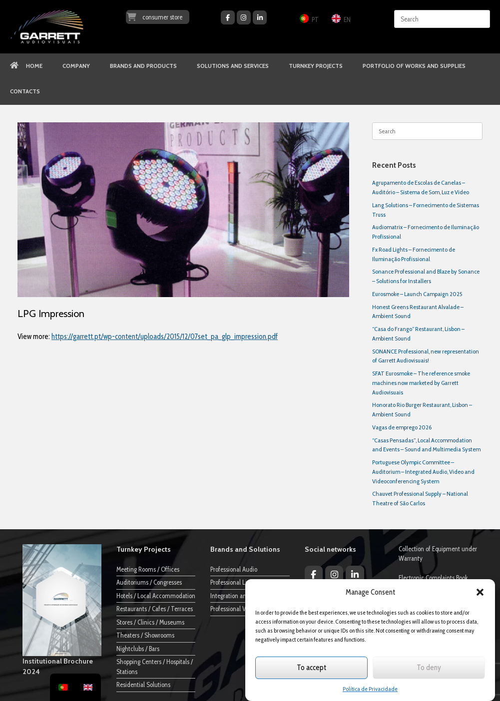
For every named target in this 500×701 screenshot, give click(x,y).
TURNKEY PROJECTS (316, 65)
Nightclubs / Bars (137, 649)
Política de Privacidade (370, 689)
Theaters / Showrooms (145, 635)
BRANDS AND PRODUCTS (143, 65)
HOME (26, 65)
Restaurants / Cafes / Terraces (154, 609)
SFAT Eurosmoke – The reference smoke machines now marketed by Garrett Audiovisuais (421, 382)
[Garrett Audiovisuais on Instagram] (244, 17)
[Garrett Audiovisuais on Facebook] (228, 17)
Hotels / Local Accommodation (155, 596)
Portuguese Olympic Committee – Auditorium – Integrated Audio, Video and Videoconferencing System (423, 471)
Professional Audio (233, 569)
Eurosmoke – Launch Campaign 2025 (417, 294)
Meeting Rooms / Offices (147, 569)
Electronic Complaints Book (433, 578)
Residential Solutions (143, 685)
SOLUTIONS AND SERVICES (233, 65)
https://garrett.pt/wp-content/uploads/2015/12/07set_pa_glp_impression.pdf (164, 336)
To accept (311, 667)
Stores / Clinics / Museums (150, 622)
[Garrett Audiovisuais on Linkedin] (260, 17)
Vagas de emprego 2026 (402, 427)
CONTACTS (25, 91)
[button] (480, 592)
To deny (429, 667)
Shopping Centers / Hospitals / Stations (154, 667)
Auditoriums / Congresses (149, 582)
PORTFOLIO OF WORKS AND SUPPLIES (414, 65)
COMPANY (76, 65)
